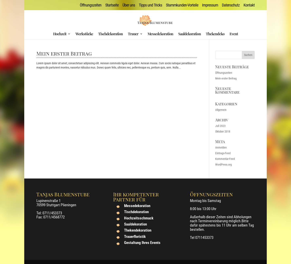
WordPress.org (223, 164)
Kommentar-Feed (225, 158)
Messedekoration (160, 34)
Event (234, 34)
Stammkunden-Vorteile (182, 5)
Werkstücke (84, 34)
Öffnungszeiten (90, 5)
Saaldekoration (189, 34)
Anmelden (221, 147)
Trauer (133, 34)
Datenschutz (231, 5)
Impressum (210, 5)
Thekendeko (215, 34)
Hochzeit (59, 34)
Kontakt (249, 5)
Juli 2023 (220, 125)
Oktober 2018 (222, 131)
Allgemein (221, 109)
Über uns (128, 5)
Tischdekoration (110, 34)
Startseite (112, 5)
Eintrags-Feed (223, 153)
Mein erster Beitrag (64, 53)
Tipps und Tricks (150, 5)
